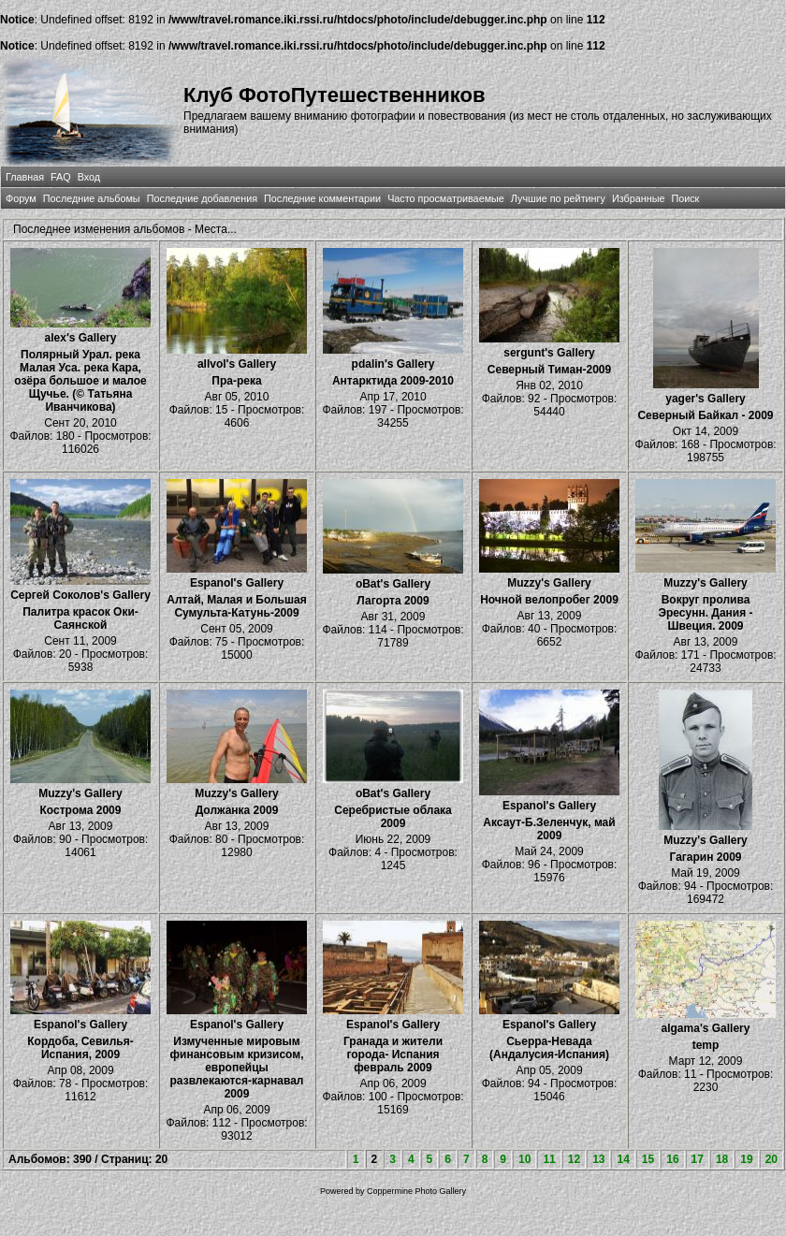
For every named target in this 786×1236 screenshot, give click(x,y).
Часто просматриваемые (445, 198)
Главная (25, 176)
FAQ (61, 176)
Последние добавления (202, 198)
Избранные (638, 198)
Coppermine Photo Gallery (416, 1191)
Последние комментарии (322, 198)
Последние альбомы (91, 198)
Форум (21, 198)
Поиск (685, 198)
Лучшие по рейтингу (558, 198)
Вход (89, 176)
